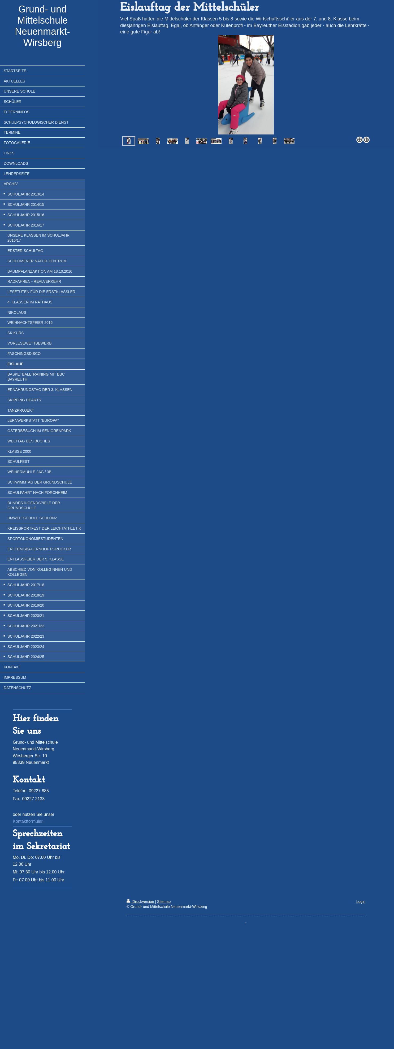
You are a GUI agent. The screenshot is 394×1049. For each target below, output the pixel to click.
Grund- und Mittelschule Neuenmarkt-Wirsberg (42, 26)
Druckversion (141, 901)
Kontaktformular (27, 821)
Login (360, 901)
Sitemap (164, 901)
